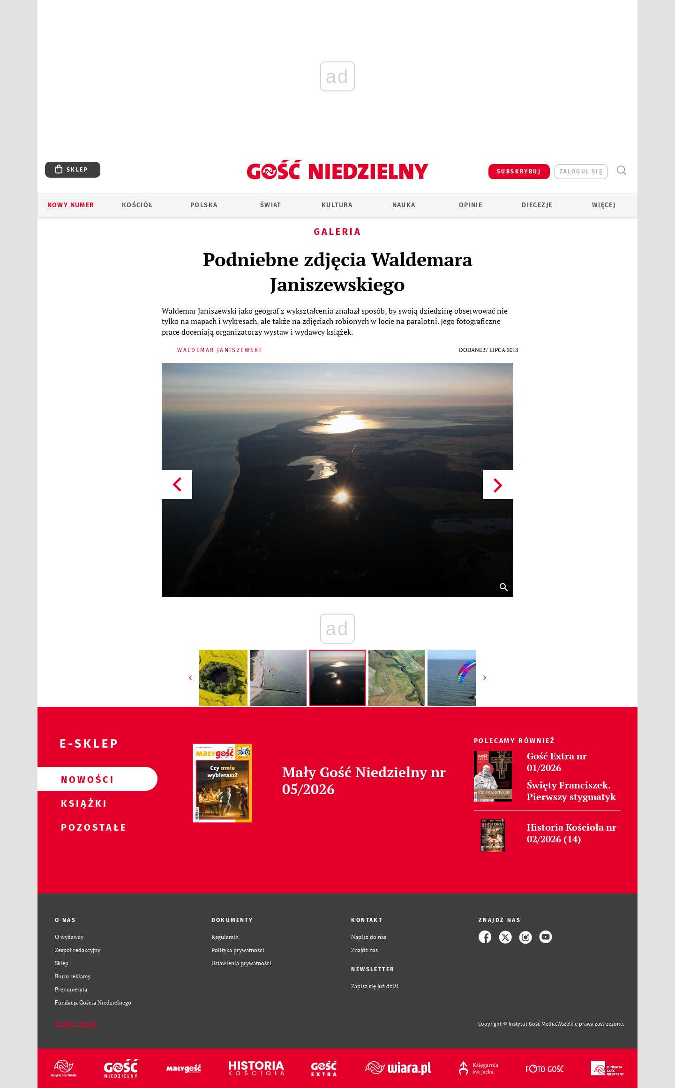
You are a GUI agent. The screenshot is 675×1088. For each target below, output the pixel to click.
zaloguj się (581, 171)
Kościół (137, 205)
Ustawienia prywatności (241, 963)
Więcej (603, 205)
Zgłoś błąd (76, 1024)
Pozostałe (82, 827)
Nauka (404, 205)
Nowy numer (71, 205)
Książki (82, 803)
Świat (270, 205)
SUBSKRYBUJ (519, 171)
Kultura (337, 205)
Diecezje (537, 205)
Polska (204, 205)
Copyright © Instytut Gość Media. (517, 1024)
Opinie (470, 205)
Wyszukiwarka (621, 170)
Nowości (82, 779)
